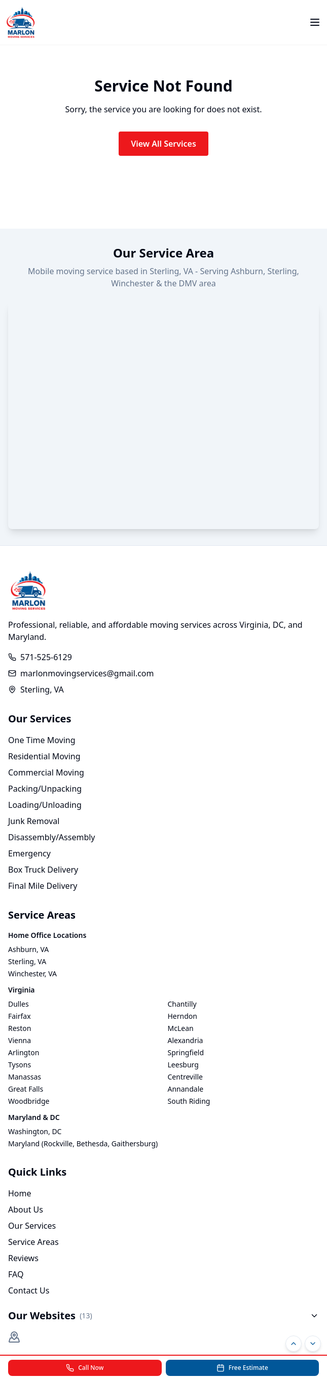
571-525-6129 (46, 657)
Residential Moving (44, 756)
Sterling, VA (27, 961)
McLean (181, 1028)
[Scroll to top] (293, 1343)
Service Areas (33, 1241)
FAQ (15, 1274)
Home (19, 1193)
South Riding (189, 1101)
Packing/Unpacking (45, 788)
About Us (25, 1209)
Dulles (18, 1004)
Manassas (24, 1077)
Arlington (23, 1052)
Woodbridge (28, 1101)
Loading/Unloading (45, 804)
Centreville (185, 1077)
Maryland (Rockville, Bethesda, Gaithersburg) (83, 1143)
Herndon (182, 1016)
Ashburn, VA (28, 949)
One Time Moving (42, 740)
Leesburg (183, 1064)
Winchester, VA (32, 973)
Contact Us (28, 1290)
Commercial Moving (46, 772)
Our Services (32, 1225)
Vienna (19, 1040)
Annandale (186, 1089)
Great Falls (25, 1089)
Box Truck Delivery (43, 869)
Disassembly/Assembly (51, 837)
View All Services (163, 143)
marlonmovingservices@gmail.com (87, 673)
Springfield (186, 1052)
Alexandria (185, 1040)
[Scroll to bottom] (313, 1343)
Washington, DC (34, 1131)
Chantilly (182, 1004)
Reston (19, 1028)
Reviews (23, 1258)
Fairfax (19, 1016)
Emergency (29, 853)
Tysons (19, 1064)
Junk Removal (33, 821)
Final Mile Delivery (42, 885)
